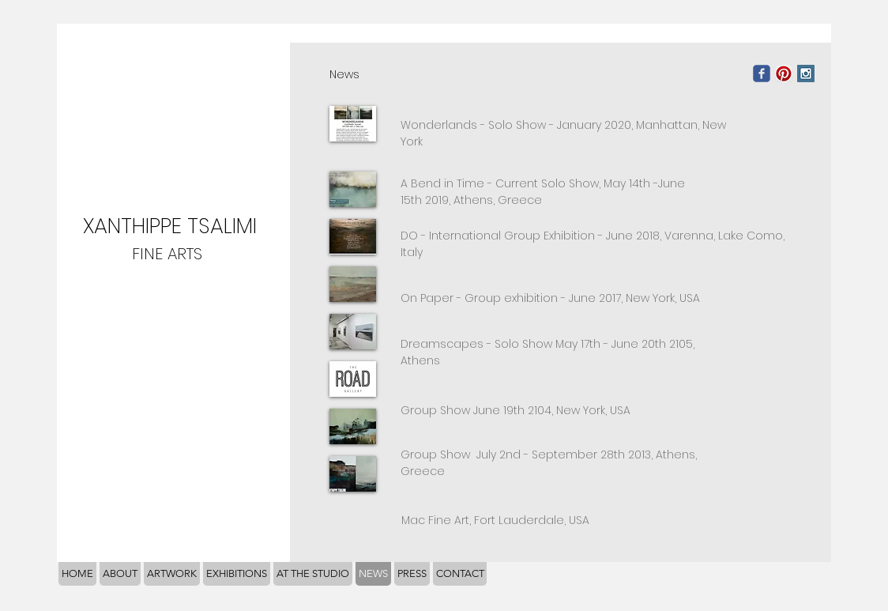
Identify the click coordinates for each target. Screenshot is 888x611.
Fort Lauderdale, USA (495, 520)
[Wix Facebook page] (761, 73)
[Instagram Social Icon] (806, 73)
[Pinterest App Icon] (783, 73)
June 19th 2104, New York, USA (551, 410)
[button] (352, 189)
